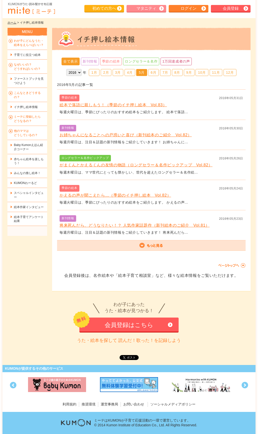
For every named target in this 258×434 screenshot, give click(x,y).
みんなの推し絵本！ (27, 173)
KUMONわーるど (25, 183)
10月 (202, 72)
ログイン (188, 8)
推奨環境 (89, 404)
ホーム (11, 22)
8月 (177, 72)
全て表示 (70, 61)
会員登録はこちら (129, 325)
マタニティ (146, 8)
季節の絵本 (111, 61)
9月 (189, 72)
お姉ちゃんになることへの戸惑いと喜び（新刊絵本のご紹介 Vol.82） (126, 135)
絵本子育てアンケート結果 (29, 219)
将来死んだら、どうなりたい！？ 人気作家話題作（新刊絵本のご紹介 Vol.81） (135, 225)
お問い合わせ (133, 404)
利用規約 (69, 404)
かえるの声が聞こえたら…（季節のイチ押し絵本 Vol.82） (115, 195)
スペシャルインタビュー (29, 195)
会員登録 (231, 8)
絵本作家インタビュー (29, 207)
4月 (130, 72)
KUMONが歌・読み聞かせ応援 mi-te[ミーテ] (31, 8)
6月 (153, 72)
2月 (106, 72)
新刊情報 (90, 61)
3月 (118, 72)
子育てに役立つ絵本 (27, 55)
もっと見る (151, 245)
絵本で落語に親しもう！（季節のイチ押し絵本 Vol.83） (113, 105)
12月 (230, 72)
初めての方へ (104, 8)
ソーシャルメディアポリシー (172, 404)
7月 (165, 72)
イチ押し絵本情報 (26, 107)
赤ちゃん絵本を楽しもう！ (29, 161)
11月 (216, 72)
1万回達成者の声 (176, 61)
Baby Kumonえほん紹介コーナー (28, 147)
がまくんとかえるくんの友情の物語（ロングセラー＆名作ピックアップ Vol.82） (136, 165)
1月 (94, 72)
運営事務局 (109, 404)
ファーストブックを (29, 81)
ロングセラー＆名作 (141, 61)
